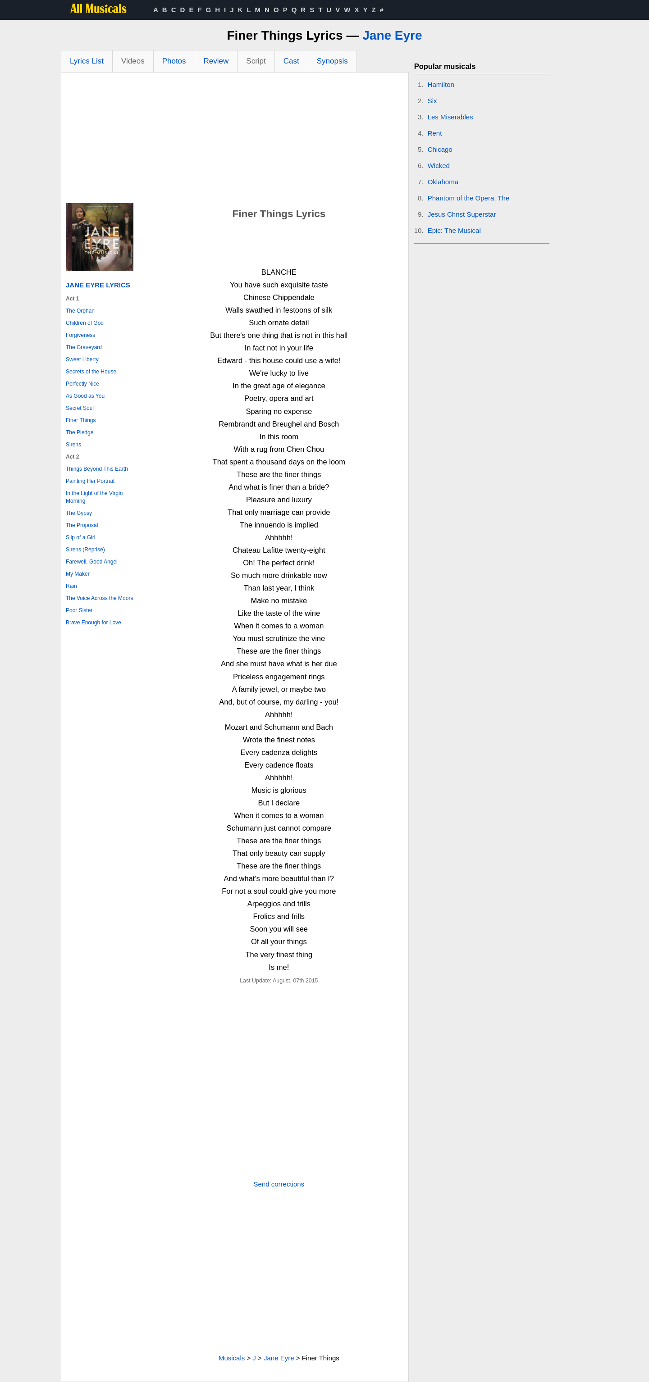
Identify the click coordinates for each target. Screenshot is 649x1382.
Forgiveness (80, 335)
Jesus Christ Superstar (462, 214)
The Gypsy (79, 513)
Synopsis (332, 61)
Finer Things (81, 420)
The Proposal (82, 525)
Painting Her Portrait (90, 481)
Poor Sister (79, 610)
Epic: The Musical (454, 230)
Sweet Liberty (82, 359)
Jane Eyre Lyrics (98, 285)
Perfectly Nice (82, 384)
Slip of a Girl (80, 537)
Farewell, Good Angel (92, 562)
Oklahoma (443, 182)
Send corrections (279, 1184)
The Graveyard (84, 347)
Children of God (85, 323)
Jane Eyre (392, 35)
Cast (291, 61)
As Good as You (85, 396)
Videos (133, 61)
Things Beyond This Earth (97, 469)
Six (432, 101)
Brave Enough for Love (93, 622)
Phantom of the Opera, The (469, 198)
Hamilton (441, 84)
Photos (174, 61)
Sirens (73, 444)
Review (216, 61)
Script (255, 61)
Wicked (439, 165)
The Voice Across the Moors (99, 598)
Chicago (440, 149)
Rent (435, 133)
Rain (71, 586)
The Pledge (79, 432)
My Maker (78, 574)
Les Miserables (450, 117)
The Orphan (80, 311)
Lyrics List (87, 61)
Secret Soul (80, 408)
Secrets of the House (91, 371)
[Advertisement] (235, 140)
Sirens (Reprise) (85, 549)
